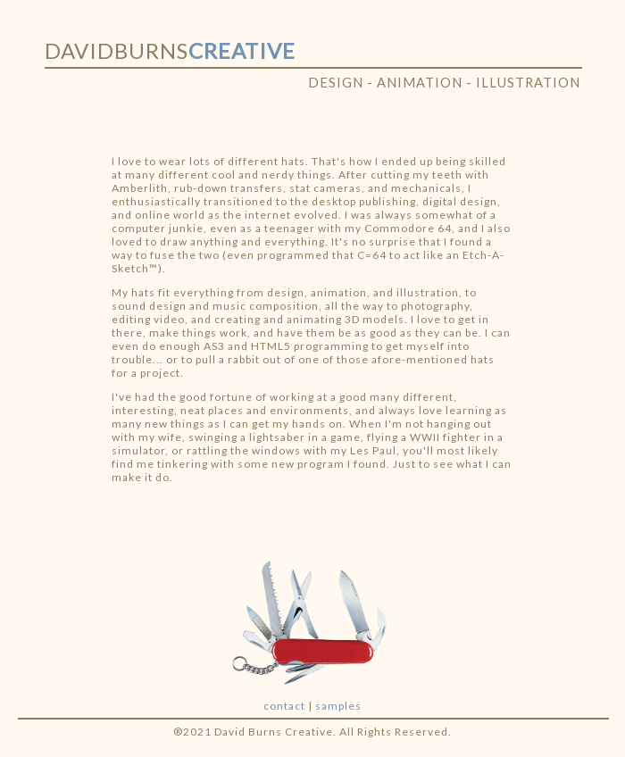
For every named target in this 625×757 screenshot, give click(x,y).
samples (338, 705)
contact (284, 705)
